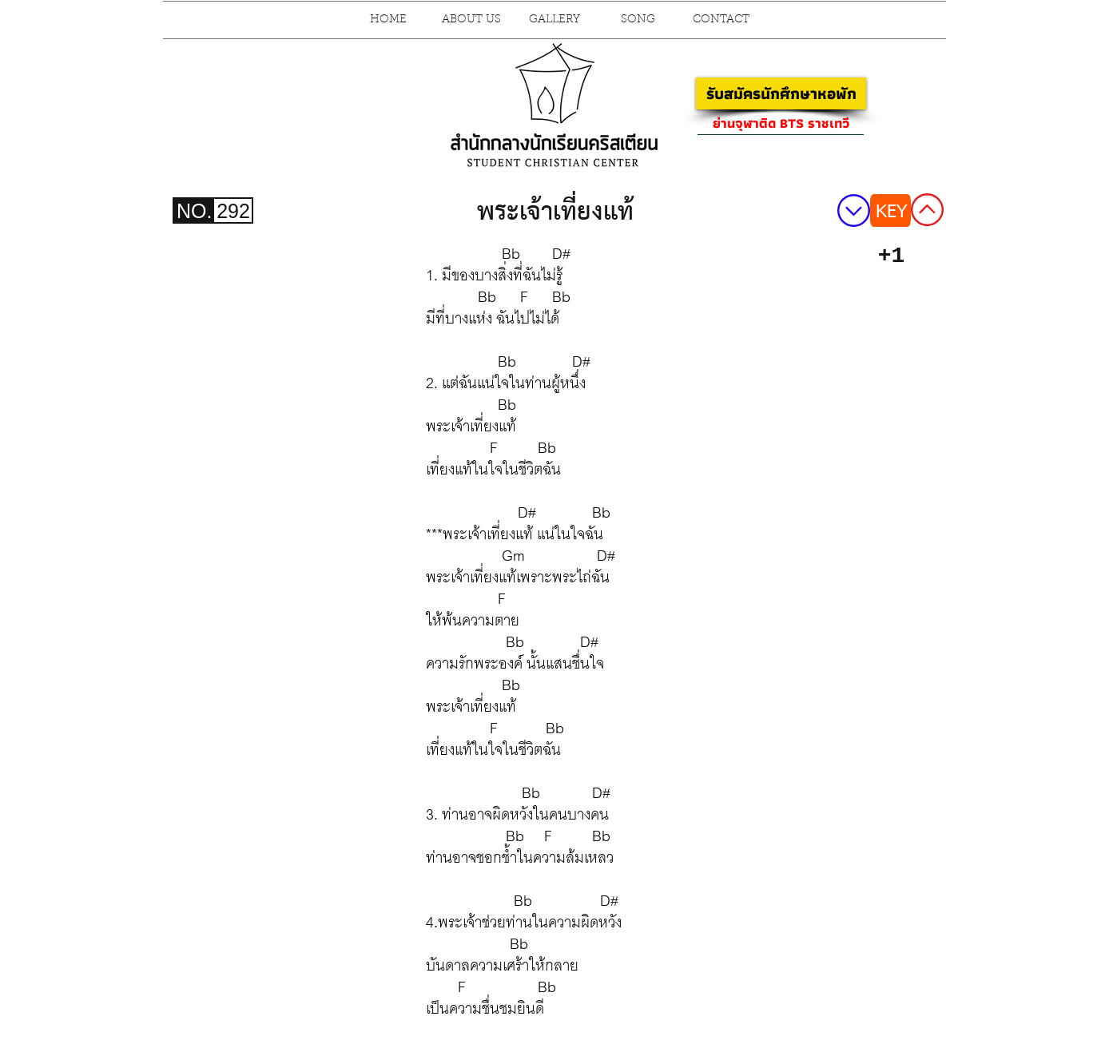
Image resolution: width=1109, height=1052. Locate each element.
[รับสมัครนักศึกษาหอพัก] (781, 93)
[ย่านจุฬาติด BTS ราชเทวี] (781, 123)
